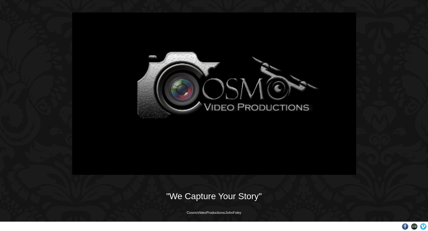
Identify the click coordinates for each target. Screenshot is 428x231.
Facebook (405, 226)
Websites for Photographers (414, 226)
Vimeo (423, 226)
